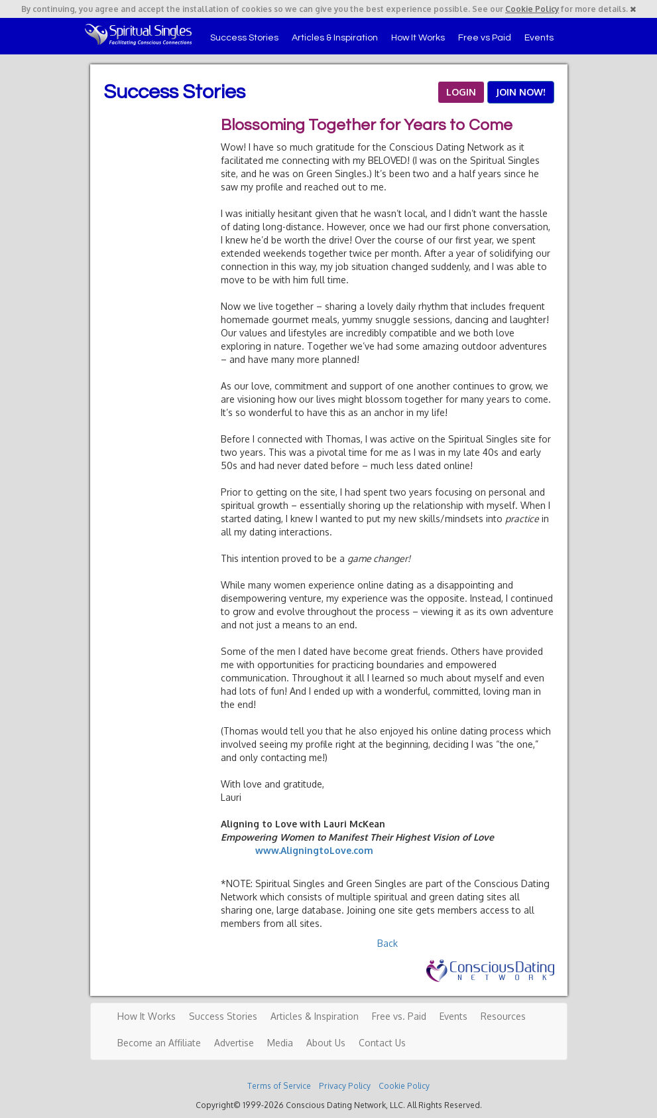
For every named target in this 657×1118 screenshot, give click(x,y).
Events (539, 37)
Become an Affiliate (159, 1042)
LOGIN (461, 92)
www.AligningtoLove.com (314, 850)
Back (387, 943)
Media (280, 1042)
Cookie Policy (532, 9)
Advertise (234, 1042)
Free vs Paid (484, 37)
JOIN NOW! (521, 92)
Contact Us (382, 1042)
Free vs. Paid (399, 1016)
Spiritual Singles (138, 34)
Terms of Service (279, 1086)
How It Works (418, 37)
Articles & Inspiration (335, 37)
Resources (503, 1016)
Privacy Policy (345, 1086)
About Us (325, 1042)
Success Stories (244, 37)
